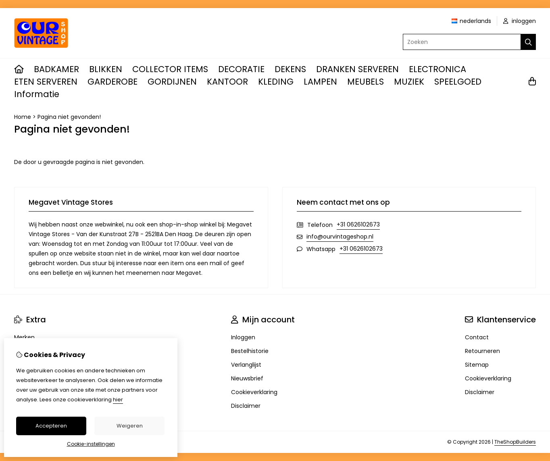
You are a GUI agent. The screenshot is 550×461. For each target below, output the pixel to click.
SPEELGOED (457, 81)
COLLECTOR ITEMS (170, 69)
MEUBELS (365, 81)
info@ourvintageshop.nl (339, 237)
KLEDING (276, 81)
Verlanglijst (246, 365)
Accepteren (51, 426)
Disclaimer (245, 406)
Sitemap (477, 365)
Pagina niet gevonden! (69, 117)
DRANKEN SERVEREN (357, 69)
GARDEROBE (113, 81)
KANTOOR (227, 81)
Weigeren (130, 426)
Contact (477, 337)
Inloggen (243, 337)
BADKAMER (56, 69)
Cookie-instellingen (91, 443)
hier (118, 399)
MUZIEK (409, 81)
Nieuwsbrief (247, 378)
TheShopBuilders (515, 441)
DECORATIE (241, 69)
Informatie (36, 94)
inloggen (519, 21)
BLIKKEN (105, 69)
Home (22, 117)
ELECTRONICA (437, 69)
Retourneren (482, 351)
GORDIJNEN (172, 81)
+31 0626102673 (358, 224)
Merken (24, 337)
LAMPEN (320, 81)
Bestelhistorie (250, 351)
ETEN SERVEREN (45, 81)
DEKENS (290, 69)
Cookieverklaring (254, 392)
